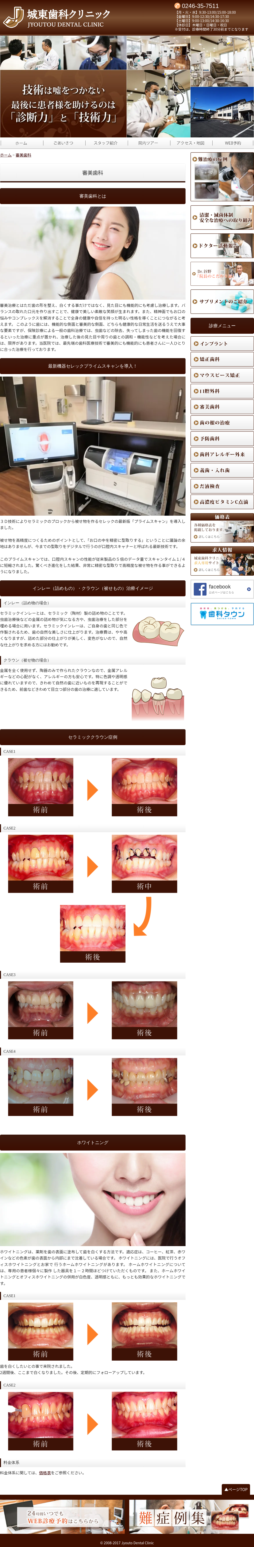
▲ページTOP (236, 1489)
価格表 (45, 1473)
